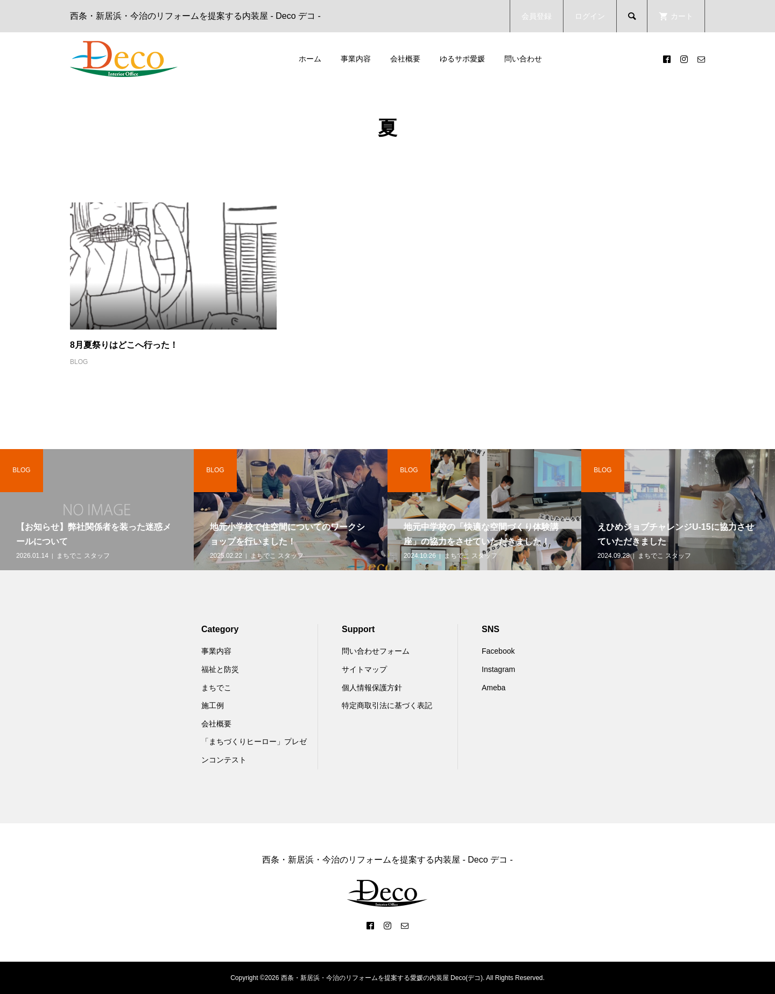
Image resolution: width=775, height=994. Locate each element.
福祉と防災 (220, 669)
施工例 (212, 705)
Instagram (498, 669)
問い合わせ (523, 58)
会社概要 (405, 58)
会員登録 (537, 16)
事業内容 (356, 58)
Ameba (493, 687)
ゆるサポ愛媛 (462, 58)
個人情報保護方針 (372, 687)
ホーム (310, 58)
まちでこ (216, 687)
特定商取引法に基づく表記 (387, 705)
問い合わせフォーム (376, 651)
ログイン (590, 16)
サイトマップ (364, 669)
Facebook (498, 651)
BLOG (79, 362)
